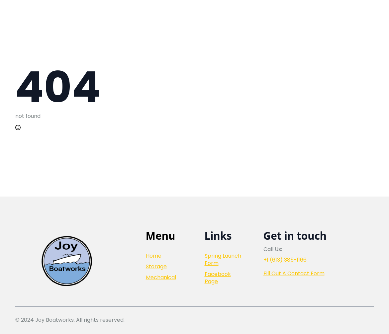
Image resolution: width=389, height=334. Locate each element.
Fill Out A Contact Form (294, 273)
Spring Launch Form (223, 259)
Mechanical (161, 277)
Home (153, 256)
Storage (156, 266)
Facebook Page (218, 278)
